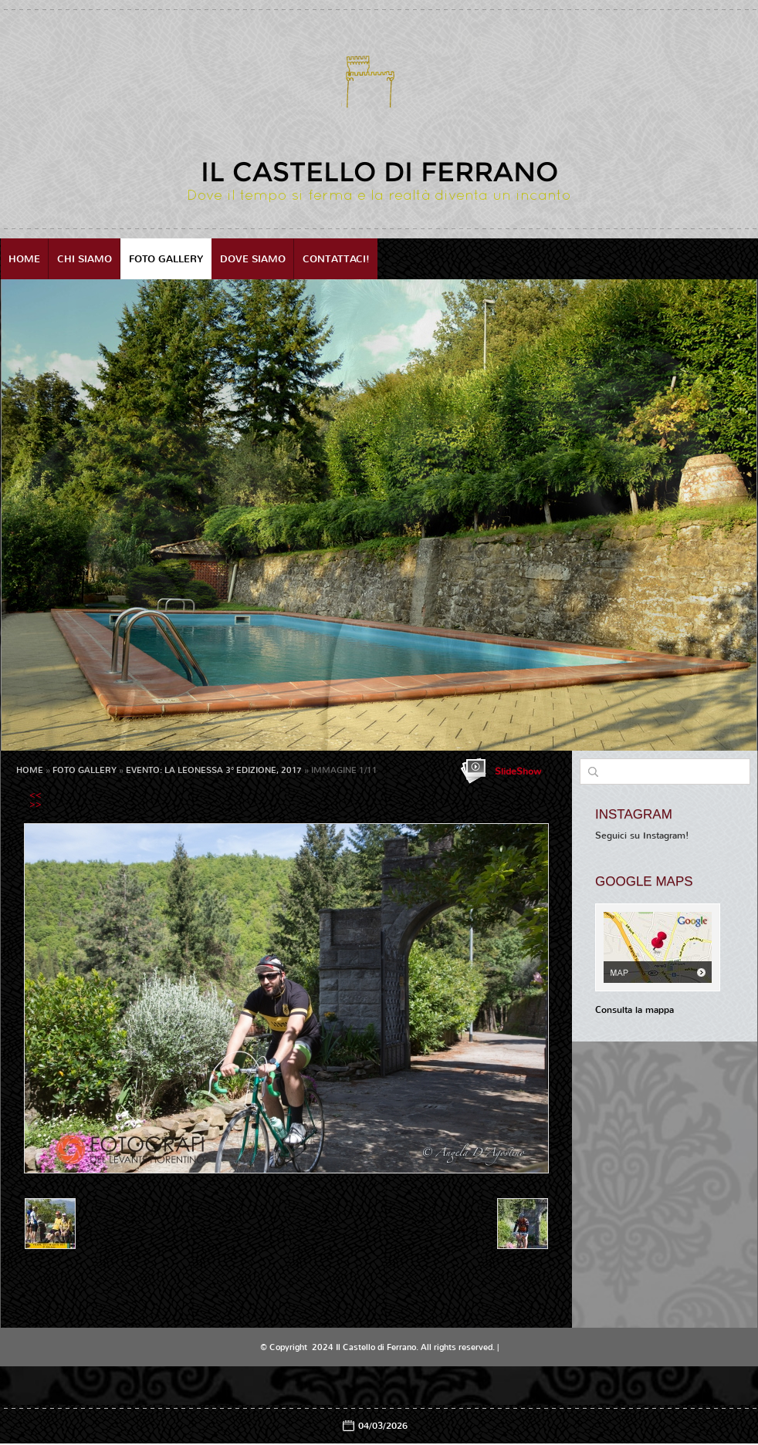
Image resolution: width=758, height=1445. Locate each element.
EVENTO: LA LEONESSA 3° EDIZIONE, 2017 (214, 770)
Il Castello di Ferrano (379, 171)
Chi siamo (84, 258)
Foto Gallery (166, 258)
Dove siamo (253, 258)
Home (24, 258)
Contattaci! (336, 258)
